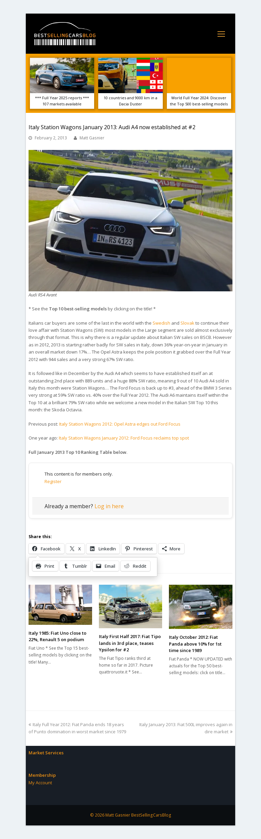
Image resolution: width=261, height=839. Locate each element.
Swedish (161, 323)
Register (53, 481)
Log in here (109, 506)
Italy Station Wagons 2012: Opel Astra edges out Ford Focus (119, 424)
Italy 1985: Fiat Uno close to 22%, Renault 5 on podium (57, 636)
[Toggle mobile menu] (221, 34)
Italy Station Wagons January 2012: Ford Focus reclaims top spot (124, 438)
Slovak (187, 323)
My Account (40, 783)
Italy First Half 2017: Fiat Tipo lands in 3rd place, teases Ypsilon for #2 (130, 643)
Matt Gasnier (92, 138)
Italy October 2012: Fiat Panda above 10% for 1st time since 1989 (195, 643)
